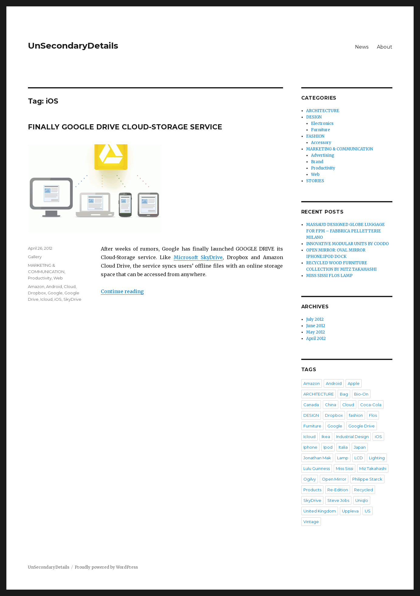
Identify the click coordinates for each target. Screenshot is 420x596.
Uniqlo (361, 500)
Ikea (326, 436)
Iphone (310, 447)
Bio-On (361, 394)
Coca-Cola (370, 404)
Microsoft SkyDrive (198, 257)
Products (312, 489)
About (384, 47)
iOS (58, 299)
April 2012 (316, 338)
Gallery (35, 256)
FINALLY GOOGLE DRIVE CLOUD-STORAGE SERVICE (125, 127)
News (361, 47)
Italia (343, 447)
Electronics (322, 123)
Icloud (46, 299)
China (330, 404)
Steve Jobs (338, 500)
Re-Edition (337, 489)
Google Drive (361, 425)
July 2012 (315, 319)
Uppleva (350, 511)
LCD (358, 457)
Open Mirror (334, 479)
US (367, 511)
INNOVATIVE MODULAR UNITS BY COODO (347, 243)
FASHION (315, 136)
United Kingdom (319, 511)
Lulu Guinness (316, 468)
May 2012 (315, 332)
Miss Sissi (344, 468)
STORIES (315, 180)
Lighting (377, 457)
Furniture (320, 129)
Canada (311, 404)
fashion (356, 415)
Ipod (328, 447)
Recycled (363, 489)
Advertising (322, 155)
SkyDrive (72, 299)
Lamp (342, 457)
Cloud (70, 286)
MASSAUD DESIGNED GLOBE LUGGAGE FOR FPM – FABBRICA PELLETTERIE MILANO (345, 231)
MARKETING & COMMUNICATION (339, 149)
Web (58, 278)
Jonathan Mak (317, 457)
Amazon (36, 286)
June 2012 (315, 325)
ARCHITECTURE (322, 110)
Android (54, 286)
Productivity (40, 278)
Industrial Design (352, 436)
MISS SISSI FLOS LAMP (329, 275)
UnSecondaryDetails (73, 45)
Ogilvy (309, 479)
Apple (354, 383)
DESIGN (314, 117)
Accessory (321, 142)
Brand (317, 161)
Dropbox (37, 292)
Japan (360, 447)
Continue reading (122, 291)
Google (55, 292)
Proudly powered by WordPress (106, 567)
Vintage (311, 521)
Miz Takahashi (372, 468)
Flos (373, 415)
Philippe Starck (367, 479)
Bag (344, 394)
